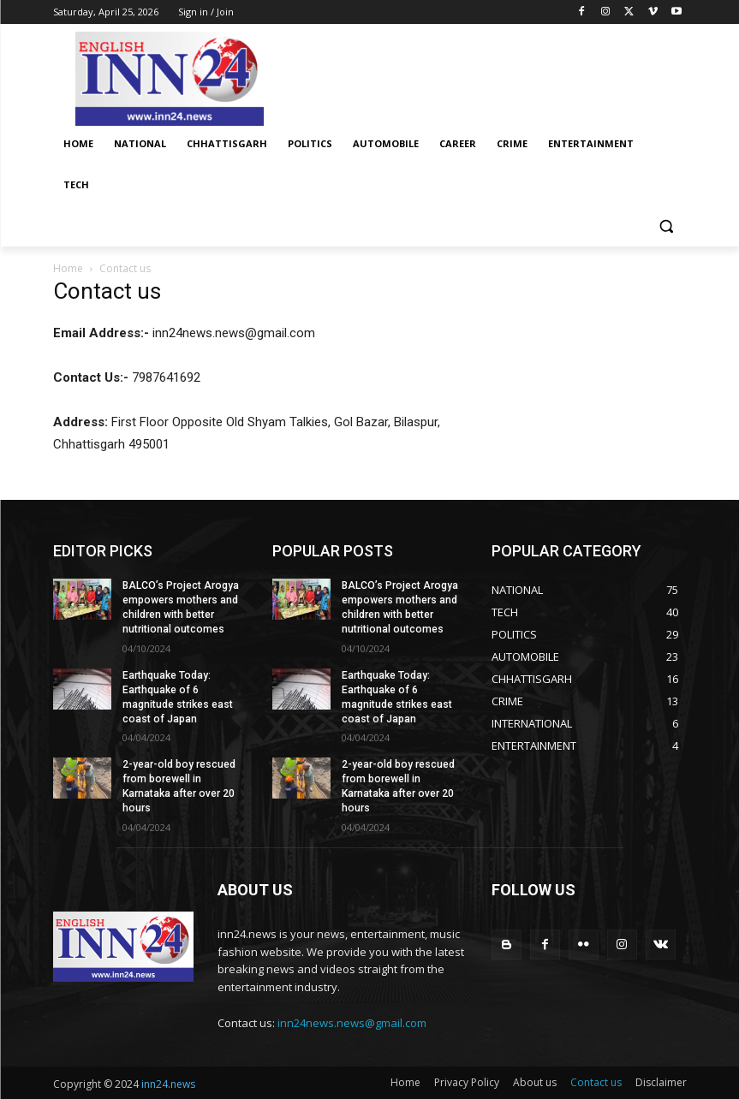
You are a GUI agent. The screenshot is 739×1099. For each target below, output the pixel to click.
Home (68, 268)
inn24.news (168, 1083)
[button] (667, 226)
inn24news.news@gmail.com (351, 1022)
